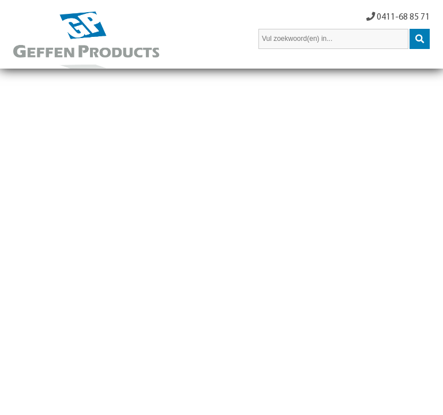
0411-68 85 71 (403, 17)
